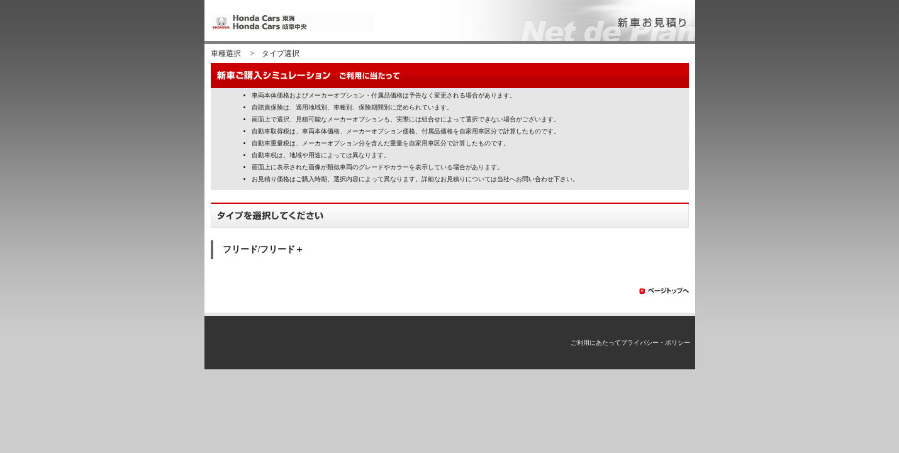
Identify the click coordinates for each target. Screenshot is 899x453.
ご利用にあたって (596, 342)
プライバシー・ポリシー (655, 342)
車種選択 (226, 53)
